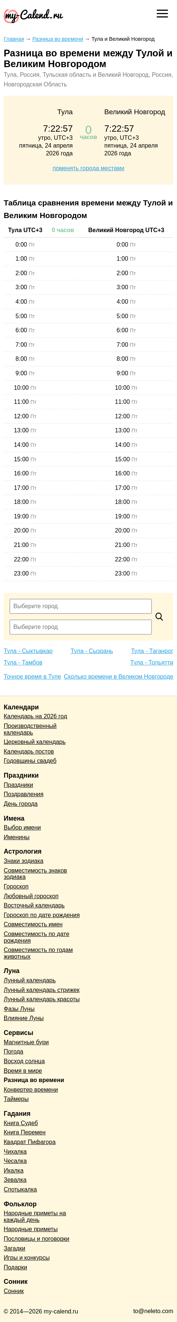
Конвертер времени (31, 1090)
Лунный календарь (30, 980)
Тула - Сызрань (92, 651)
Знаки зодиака (23, 861)
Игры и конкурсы (27, 1258)
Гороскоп (16, 886)
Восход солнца (24, 1061)
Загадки (14, 1248)
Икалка (13, 1170)
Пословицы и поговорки (36, 1239)
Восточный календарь (34, 905)
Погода (13, 1051)
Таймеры (16, 1099)
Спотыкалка (20, 1189)
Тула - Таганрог (152, 651)
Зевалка (15, 1180)
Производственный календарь (30, 729)
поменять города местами (88, 168)
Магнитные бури (26, 1042)
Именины (17, 837)
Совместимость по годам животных (38, 953)
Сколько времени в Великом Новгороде (118, 676)
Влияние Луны (24, 1018)
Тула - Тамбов (23, 662)
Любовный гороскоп (31, 896)
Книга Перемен (25, 1132)
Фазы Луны (19, 1009)
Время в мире (23, 1071)
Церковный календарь (35, 742)
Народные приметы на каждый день (35, 1216)
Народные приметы (31, 1229)
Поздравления (23, 794)
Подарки (15, 1267)
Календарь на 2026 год (35, 716)
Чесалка (15, 1161)
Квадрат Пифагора (30, 1142)
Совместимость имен (33, 924)
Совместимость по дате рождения (36, 937)
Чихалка (15, 1151)
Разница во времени (34, 1080)
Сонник (14, 1291)
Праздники (18, 785)
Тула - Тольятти (151, 662)
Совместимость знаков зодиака (35, 873)
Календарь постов (29, 751)
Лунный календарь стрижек (41, 990)
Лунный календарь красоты (42, 999)
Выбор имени (22, 827)
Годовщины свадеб (30, 761)
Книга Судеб (21, 1123)
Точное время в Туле (32, 676)
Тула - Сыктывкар (28, 651)
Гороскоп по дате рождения (42, 915)
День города (20, 804)
